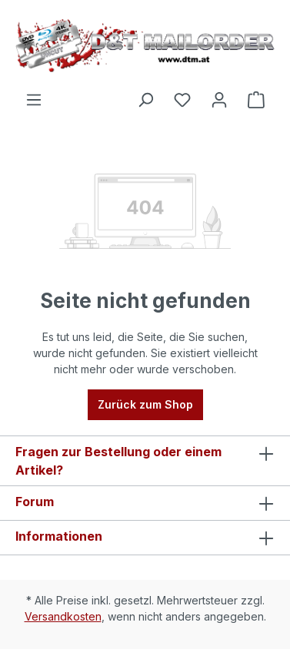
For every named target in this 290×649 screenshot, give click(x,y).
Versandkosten (63, 616)
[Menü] (33, 99)
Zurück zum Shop (145, 404)
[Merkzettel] (182, 99)
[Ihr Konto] (219, 99)
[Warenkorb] (256, 99)
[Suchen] (145, 99)
